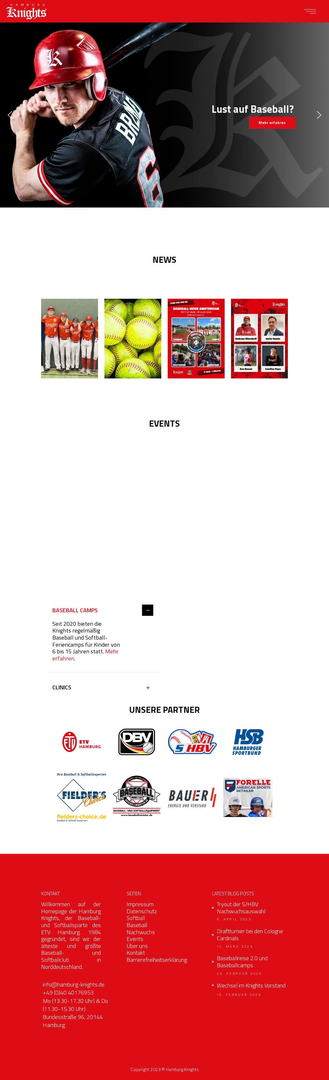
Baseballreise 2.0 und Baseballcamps (242, 962)
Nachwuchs (141, 932)
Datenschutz (142, 911)
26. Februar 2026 (239, 973)
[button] (10, 115)
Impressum (140, 904)
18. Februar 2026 (239, 995)
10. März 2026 (235, 946)
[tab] (103, 610)
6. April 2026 (234, 919)
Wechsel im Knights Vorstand (251, 985)
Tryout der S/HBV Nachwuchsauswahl (241, 908)
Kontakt (136, 952)
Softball (136, 918)
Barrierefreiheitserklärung (157, 959)
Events (135, 938)
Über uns (137, 946)
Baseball (137, 925)
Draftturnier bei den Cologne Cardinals (250, 935)
